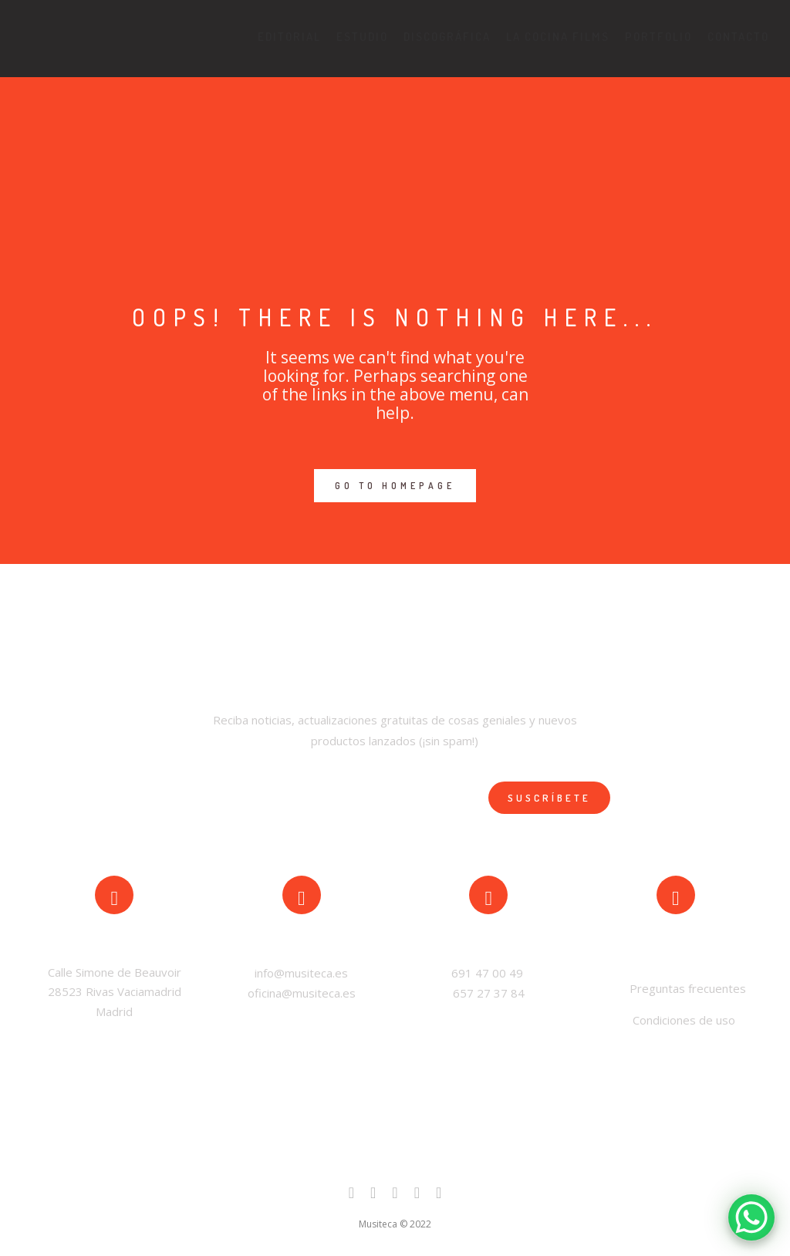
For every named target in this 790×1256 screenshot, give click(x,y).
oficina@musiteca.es (302, 993)
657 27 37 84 (489, 993)
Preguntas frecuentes (686, 988)
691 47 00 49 (488, 973)
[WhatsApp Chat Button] (751, 1217)
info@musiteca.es (301, 973)
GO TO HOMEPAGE (395, 485)
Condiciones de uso (684, 1020)
